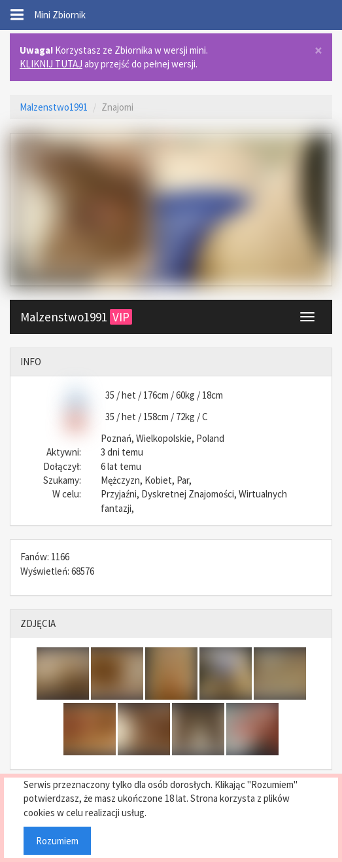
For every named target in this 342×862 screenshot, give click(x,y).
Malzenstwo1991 (54, 107)
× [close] (318, 50)
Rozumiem (57, 841)
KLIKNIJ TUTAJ (51, 64)
